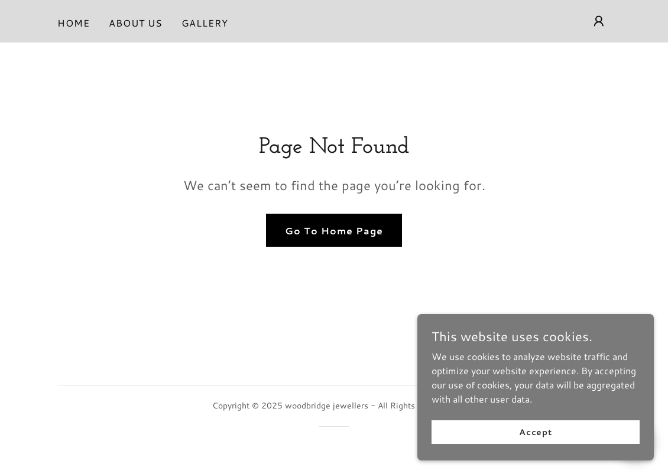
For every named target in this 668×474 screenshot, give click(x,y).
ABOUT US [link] (136, 23)
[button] (599, 21)
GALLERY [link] (204, 23)
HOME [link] (73, 23)
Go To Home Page (334, 230)
